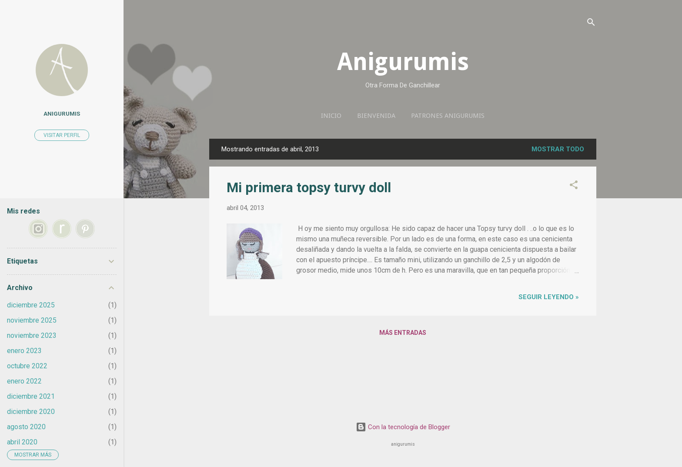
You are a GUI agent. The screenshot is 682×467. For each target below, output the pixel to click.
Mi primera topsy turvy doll (309, 188)
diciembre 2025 (31, 305)
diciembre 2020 (31, 411)
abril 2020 (22, 442)
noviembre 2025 (32, 320)
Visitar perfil (61, 135)
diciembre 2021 (31, 396)
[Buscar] (591, 23)
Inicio (331, 116)
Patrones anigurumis (448, 116)
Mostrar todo (558, 149)
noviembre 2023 (32, 335)
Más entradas (402, 332)
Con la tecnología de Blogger (403, 427)
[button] (573, 186)
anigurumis (61, 113)
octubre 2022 (27, 366)
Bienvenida (376, 116)
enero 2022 (24, 381)
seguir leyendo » (548, 297)
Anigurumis (403, 62)
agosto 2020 (26, 427)
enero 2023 (24, 351)
